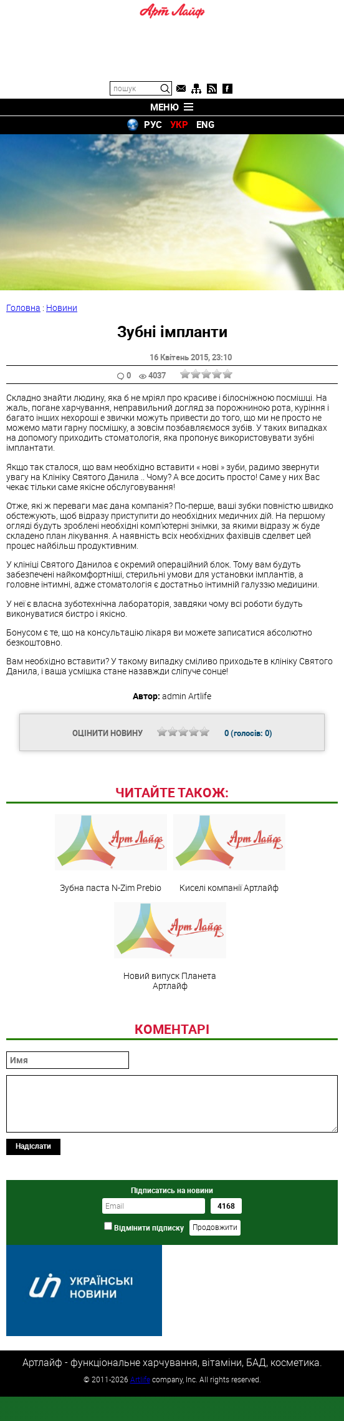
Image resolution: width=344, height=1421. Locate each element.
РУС (153, 124)
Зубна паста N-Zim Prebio (111, 939)
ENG (205, 124)
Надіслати (33, 1231)
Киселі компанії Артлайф (229, 939)
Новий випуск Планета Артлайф (170, 1032)
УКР (179, 124)
